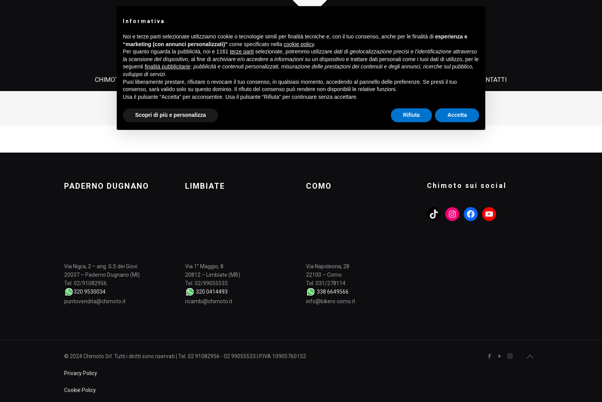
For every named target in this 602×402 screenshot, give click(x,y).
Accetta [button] (457, 115)
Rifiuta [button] (411, 115)
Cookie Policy (80, 390)
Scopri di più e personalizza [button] (170, 115)
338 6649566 (333, 292)
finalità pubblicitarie (167, 66)
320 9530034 (90, 292)
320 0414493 (212, 292)
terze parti (242, 51)
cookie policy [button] (299, 44)
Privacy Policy (80, 373)
